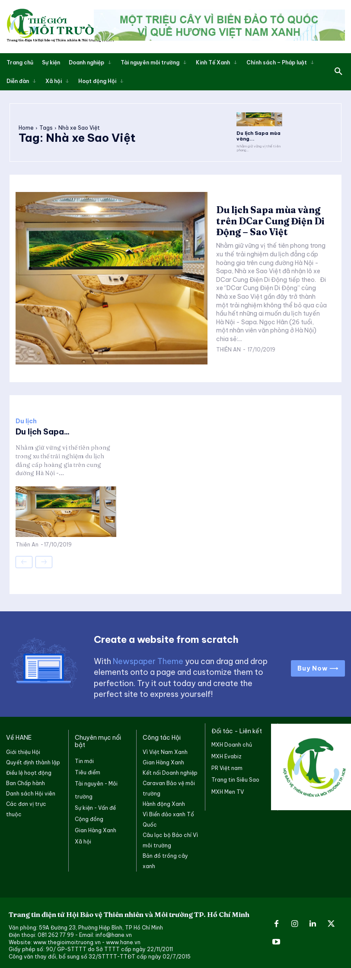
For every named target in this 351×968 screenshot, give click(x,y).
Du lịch (26, 420)
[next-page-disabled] (43, 561)
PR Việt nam (227, 767)
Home (26, 127)
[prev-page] (24, 561)
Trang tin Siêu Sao (235, 779)
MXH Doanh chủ (231, 743)
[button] (338, 71)
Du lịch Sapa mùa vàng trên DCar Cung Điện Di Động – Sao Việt (267, 219)
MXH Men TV (227, 790)
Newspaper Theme (148, 660)
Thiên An (228, 347)
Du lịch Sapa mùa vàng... (255, 135)
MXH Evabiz (226, 755)
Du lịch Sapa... (43, 431)
